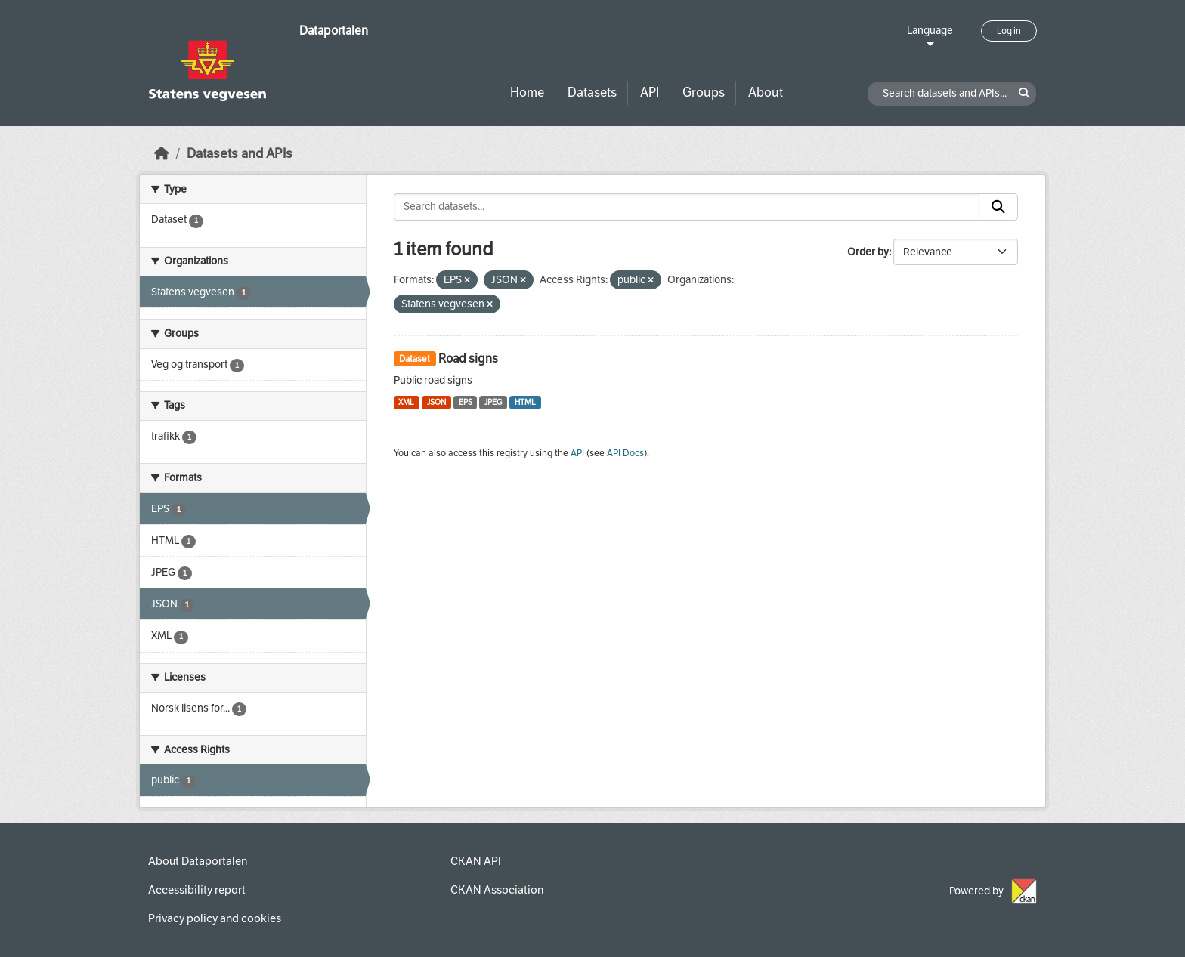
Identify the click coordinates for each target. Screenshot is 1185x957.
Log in (1009, 31)
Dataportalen (333, 30)
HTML (525, 402)
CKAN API (475, 861)
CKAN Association (496, 890)
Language (930, 30)
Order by (868, 251)
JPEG (493, 402)
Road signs (468, 358)
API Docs (625, 453)
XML (406, 402)
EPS (465, 402)
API (649, 92)
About (765, 92)
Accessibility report (197, 890)
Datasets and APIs (239, 154)
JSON (436, 402)
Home (527, 92)
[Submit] (998, 207)
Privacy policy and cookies (214, 918)
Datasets (592, 92)
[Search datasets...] (687, 207)
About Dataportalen (197, 861)
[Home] (161, 154)
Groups (703, 92)
